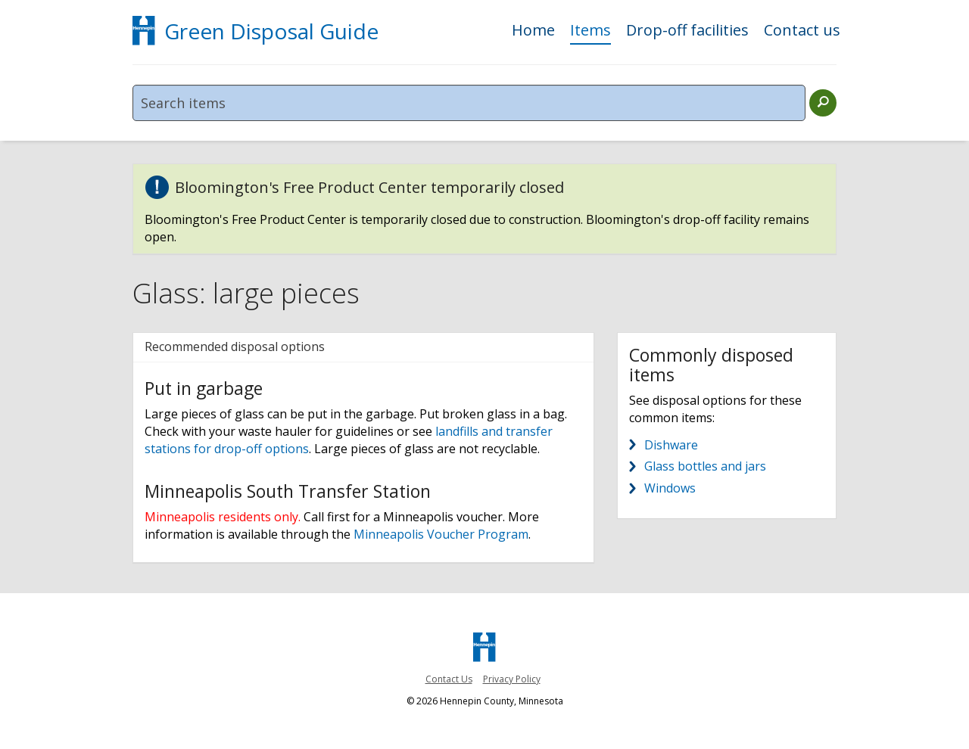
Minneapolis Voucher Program (441, 534)
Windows (670, 488)
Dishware (671, 445)
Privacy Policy (512, 679)
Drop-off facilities (687, 31)
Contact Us (448, 679)
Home (533, 31)
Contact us (802, 31)
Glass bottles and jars (705, 466)
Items (590, 31)
